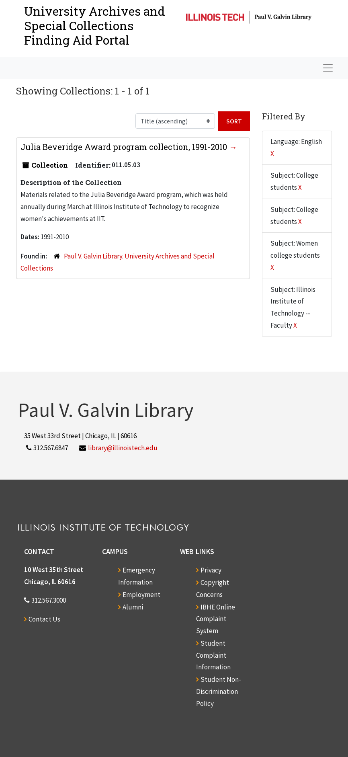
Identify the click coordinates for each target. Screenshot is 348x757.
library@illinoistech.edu (123, 447)
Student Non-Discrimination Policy (218, 691)
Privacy (211, 570)
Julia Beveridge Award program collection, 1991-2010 (124, 147)
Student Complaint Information (213, 655)
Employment (141, 594)
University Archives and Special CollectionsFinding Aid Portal (94, 25)
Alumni (133, 607)
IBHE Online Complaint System (215, 619)
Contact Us (44, 619)
